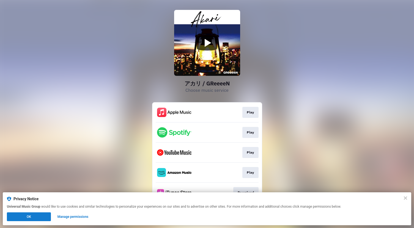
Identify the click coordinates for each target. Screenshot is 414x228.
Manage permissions (73, 217)
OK (29, 217)
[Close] (405, 198)
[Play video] (207, 43)
